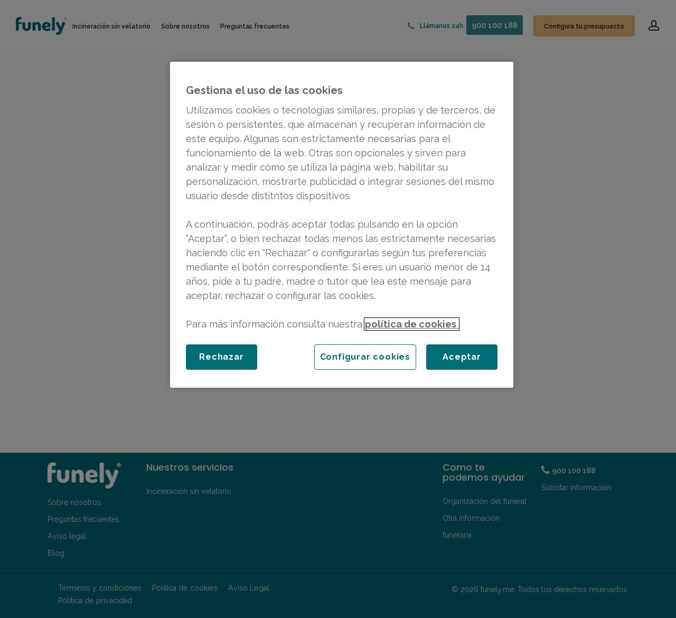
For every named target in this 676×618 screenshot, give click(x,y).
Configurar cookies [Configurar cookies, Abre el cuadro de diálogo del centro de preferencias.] (365, 357)
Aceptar (462, 357)
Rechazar (221, 357)
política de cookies (411, 324)
